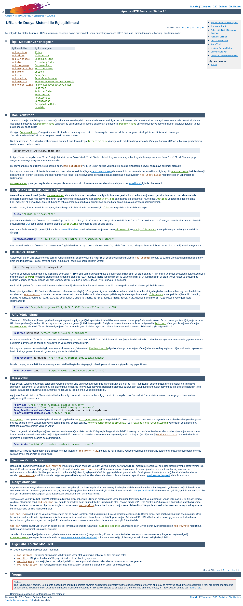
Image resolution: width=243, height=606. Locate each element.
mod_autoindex (21, 59)
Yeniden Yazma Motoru (222, 48)
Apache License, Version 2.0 (19, 600)
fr (188, 27)
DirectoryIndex (45, 62)
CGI (28, 223)
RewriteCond (42, 94)
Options (40, 72)
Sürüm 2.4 (51, 16)
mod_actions (19, 52)
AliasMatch (42, 55)
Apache (8, 16)
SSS (215, 6)
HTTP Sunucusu (23, 16)
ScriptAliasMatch (46, 104)
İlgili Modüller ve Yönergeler (224, 22)
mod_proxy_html (89, 451)
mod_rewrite (19, 75)
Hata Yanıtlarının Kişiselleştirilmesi (79, 537)
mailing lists (195, 587)
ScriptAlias (42, 101)
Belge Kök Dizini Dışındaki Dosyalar (38, 190)
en (183, 27)
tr (203, 27)
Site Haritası (235, 6)
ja (192, 27)
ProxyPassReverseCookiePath (53, 85)
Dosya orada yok (219, 51)
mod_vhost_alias (22, 85)
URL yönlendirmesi (143, 490)
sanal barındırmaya (101, 171)
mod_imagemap (20, 65)
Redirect (40, 88)
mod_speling (19, 78)
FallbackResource (109, 526)
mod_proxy (18, 72)
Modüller (194, 6)
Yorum (214, 64)
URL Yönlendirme (219, 40)
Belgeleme (39, 16)
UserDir (40, 107)
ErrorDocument (44, 68)
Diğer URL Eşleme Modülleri (224, 55)
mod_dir (17, 62)
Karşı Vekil (216, 44)
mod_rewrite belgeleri (158, 475)
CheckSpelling (44, 59)
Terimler (223, 6)
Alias (38, 52)
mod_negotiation (22, 68)
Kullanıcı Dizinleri (219, 36)
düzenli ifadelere (69, 229)
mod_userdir (19, 81)
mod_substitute (167, 434)
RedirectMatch (44, 91)
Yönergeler (205, 6)
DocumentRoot (43, 65)
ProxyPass (41, 75)
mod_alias (18, 55)
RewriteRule (42, 98)
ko (198, 27)
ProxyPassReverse (46, 78)
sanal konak (135, 183)
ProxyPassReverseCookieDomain (54, 81)
